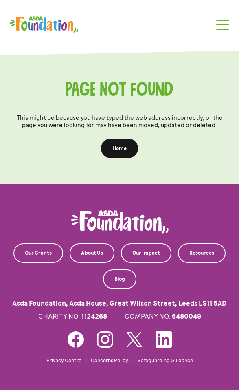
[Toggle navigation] (222, 25)
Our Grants (38, 253)
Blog (119, 279)
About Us (92, 253)
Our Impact (146, 253)
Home (119, 148)
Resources (201, 253)
